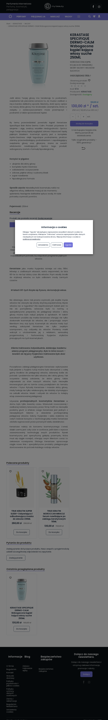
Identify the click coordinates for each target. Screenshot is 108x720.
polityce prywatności (31, 239)
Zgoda (68, 245)
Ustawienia (43, 245)
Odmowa (56, 245)
